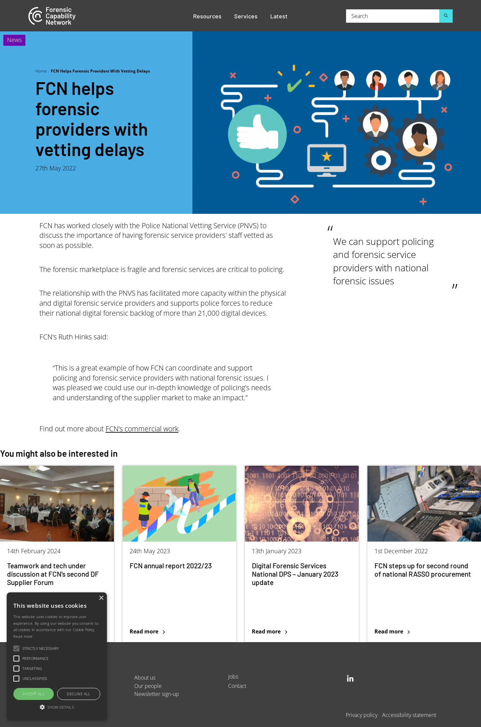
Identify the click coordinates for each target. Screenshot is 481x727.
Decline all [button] (78, 693)
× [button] (101, 598)
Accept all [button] (33, 693)
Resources (207, 16)
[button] (56, 707)
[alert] (57, 656)
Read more (23, 636)
